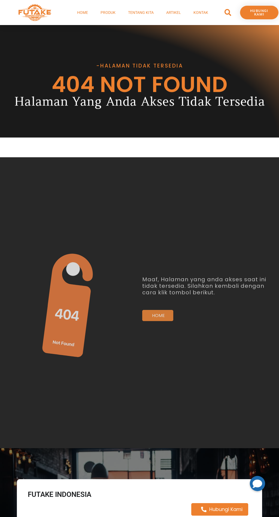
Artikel (173, 12)
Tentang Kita (141, 12)
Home (82, 12)
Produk (108, 12)
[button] (227, 12)
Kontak (200, 12)
